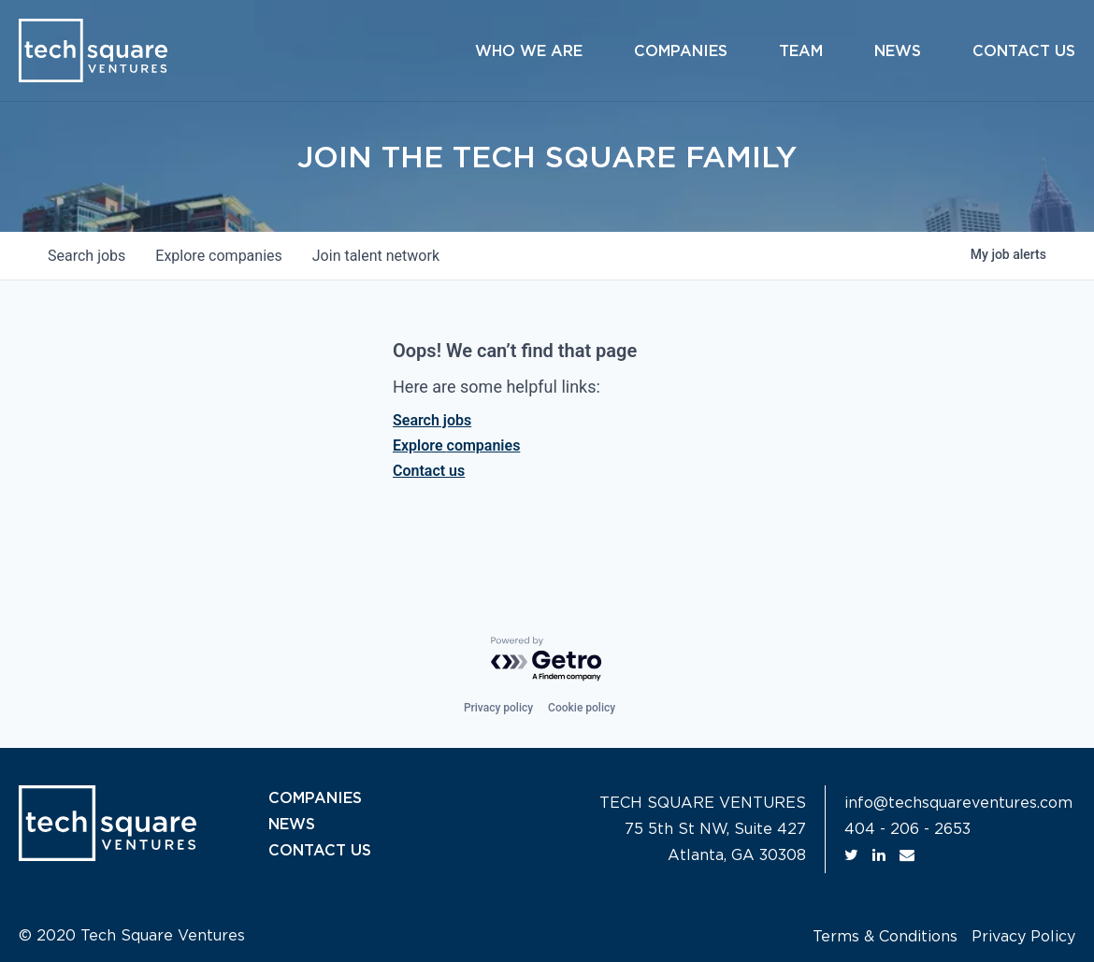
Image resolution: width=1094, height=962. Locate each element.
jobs (86, 256)
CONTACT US (319, 850)
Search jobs (432, 420)
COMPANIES (315, 798)
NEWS (291, 824)
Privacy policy (498, 707)
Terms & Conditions (885, 936)
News (897, 51)
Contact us (429, 471)
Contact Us (1023, 51)
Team (801, 51)
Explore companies (456, 445)
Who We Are (529, 51)
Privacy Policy (1023, 936)
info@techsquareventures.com (958, 803)
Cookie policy (581, 707)
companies (218, 256)
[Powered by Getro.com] (547, 659)
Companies (680, 51)
